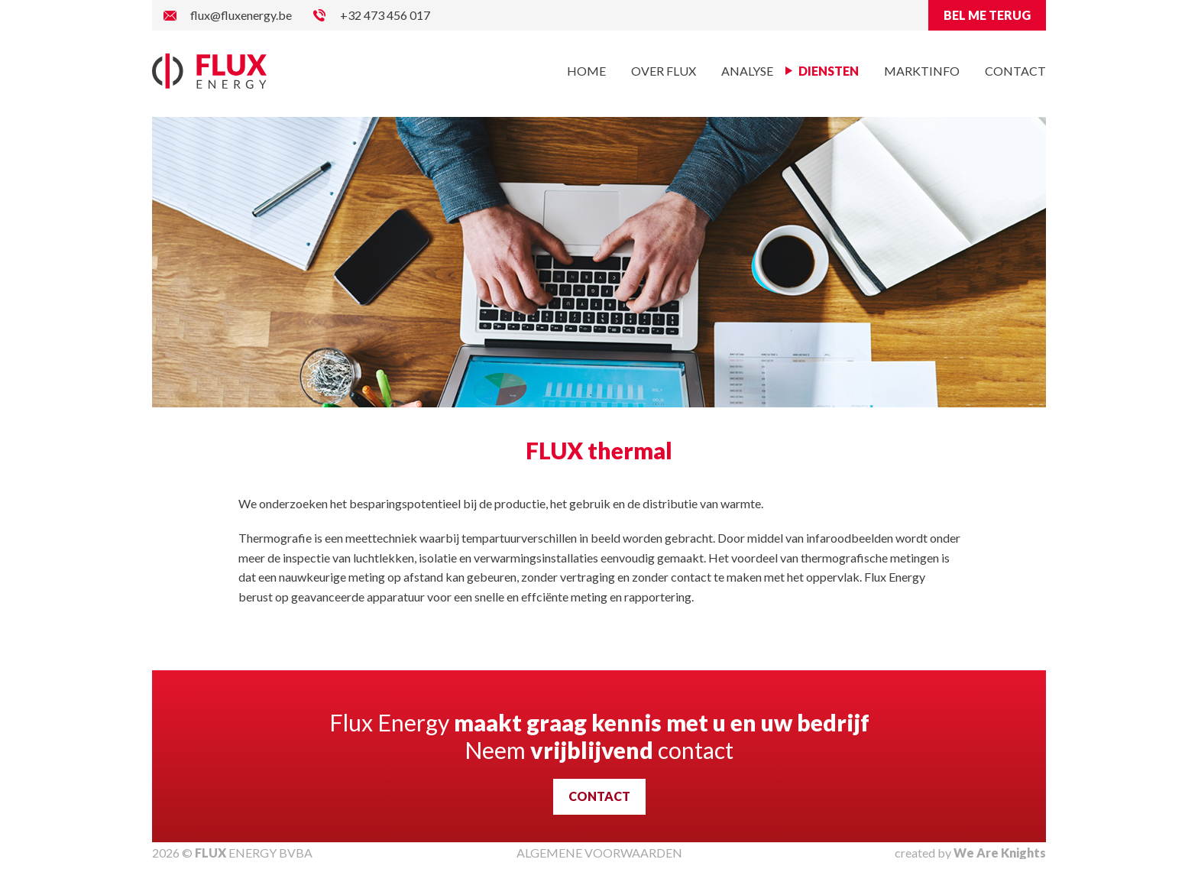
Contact (1015, 70)
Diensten (828, 70)
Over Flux (663, 70)
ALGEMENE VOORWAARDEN (599, 852)
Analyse (747, 70)
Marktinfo (922, 70)
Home (586, 70)
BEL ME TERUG (987, 15)
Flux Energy (209, 71)
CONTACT (599, 796)
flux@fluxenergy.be (241, 15)
